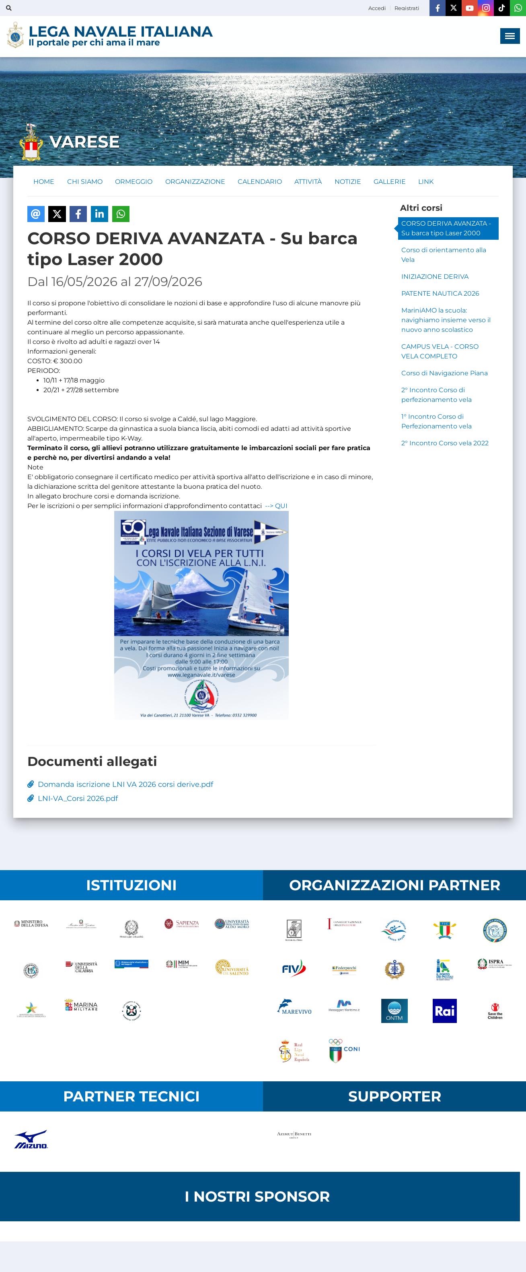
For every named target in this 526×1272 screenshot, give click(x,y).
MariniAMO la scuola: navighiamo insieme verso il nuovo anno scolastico (446, 320)
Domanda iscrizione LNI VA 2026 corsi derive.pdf (120, 784)
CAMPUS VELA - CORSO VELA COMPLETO (440, 351)
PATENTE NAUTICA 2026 (440, 293)
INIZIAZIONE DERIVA (434, 276)
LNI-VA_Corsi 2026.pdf (72, 798)
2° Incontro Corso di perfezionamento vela (436, 394)
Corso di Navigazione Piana (444, 373)
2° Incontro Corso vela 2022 (445, 443)
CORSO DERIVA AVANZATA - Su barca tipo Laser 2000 (446, 228)
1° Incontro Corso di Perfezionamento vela (436, 421)
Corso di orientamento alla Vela (443, 254)
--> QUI (276, 506)
